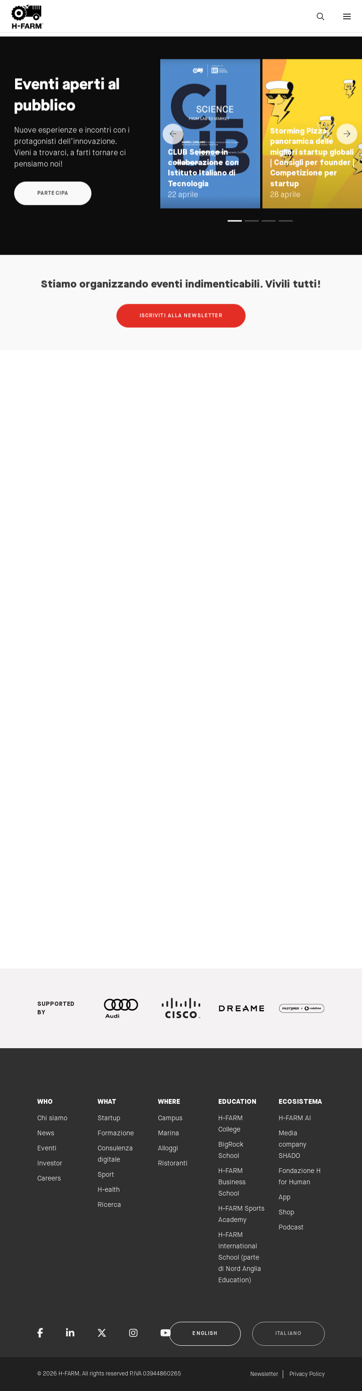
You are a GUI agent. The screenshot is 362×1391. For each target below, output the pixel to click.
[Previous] (173, 150)
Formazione (116, 1133)
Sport (106, 1175)
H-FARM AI (295, 1118)
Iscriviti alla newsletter (181, 332)
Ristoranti (173, 1163)
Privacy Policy (307, 1374)
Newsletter (264, 1374)
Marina (168, 1133)
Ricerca (109, 1205)
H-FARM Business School (232, 1182)
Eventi (47, 1148)
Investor (49, 1163)
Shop (286, 1212)
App (284, 1197)
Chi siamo (52, 1118)
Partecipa (52, 209)
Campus (170, 1118)
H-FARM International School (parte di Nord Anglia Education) (239, 1258)
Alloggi (168, 1148)
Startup (109, 1118)
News (45, 1133)
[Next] (347, 150)
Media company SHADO (292, 1144)
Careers (49, 1178)
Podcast (291, 1227)
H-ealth (109, 1190)
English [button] (205, 1333)
